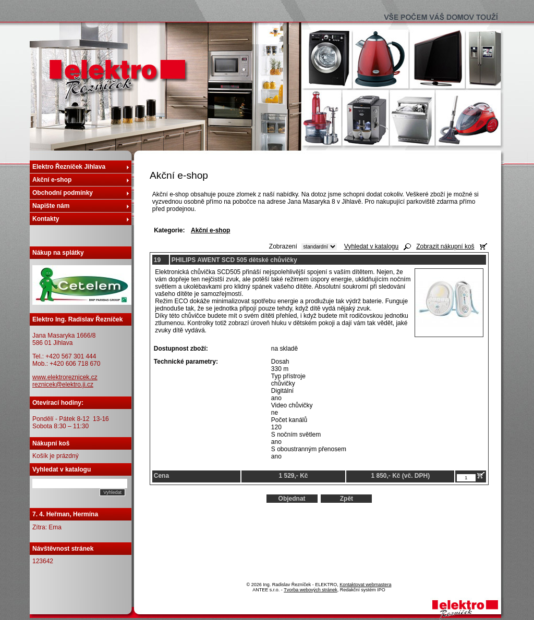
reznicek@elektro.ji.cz (62, 384)
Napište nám (50, 205)
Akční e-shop (51, 179)
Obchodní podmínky (62, 192)
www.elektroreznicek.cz (65, 377)
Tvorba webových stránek (310, 589)
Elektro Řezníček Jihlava (68, 166)
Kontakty (45, 218)
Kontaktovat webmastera (365, 584)
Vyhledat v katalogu (371, 246)
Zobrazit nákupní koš (445, 246)
